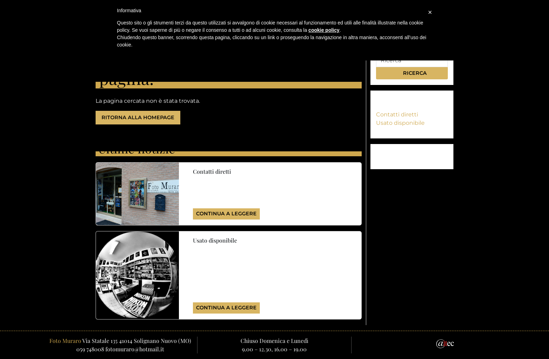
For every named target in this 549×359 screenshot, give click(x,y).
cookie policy (324, 30)
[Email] (407, 343)
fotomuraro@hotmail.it (134, 349)
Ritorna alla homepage (138, 117)
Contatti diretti (397, 114)
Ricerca (412, 73)
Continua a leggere (226, 213)
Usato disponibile (400, 123)
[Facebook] (424, 343)
